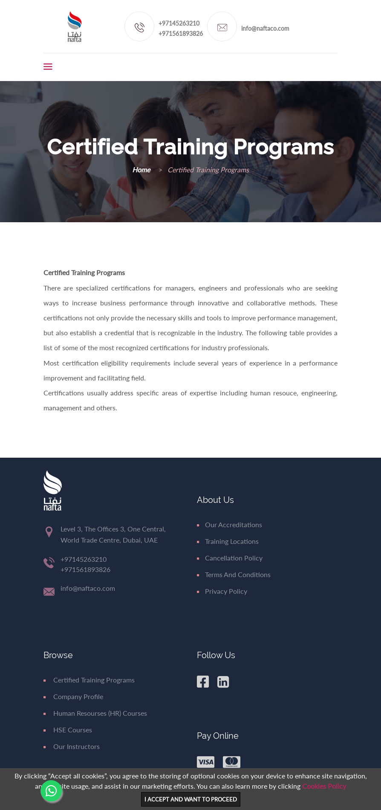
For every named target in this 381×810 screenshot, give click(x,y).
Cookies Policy (324, 786)
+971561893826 (181, 33)
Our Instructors (71, 746)
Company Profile (73, 696)
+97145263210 (179, 23)
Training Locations (228, 541)
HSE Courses (67, 730)
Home (142, 169)
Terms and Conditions (234, 574)
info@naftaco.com (265, 28)
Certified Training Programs (89, 680)
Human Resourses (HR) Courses (95, 713)
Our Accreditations (229, 524)
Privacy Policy (222, 591)
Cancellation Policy (230, 558)
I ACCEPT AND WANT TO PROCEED (190, 799)
